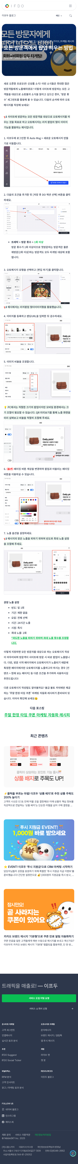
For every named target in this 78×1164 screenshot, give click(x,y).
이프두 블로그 (47, 1077)
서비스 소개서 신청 (38, 1008)
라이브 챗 (45, 1055)
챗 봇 (43, 1060)
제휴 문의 (6, 1134)
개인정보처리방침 (43, 1134)
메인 (57, 15)
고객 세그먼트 (8, 1030)
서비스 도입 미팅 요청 (39, 998)
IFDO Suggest (9, 1055)
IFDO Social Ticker (11, 1060)
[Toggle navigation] (70, 6)
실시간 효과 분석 (10, 1040)
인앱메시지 (7, 1035)
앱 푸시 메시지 (47, 1040)
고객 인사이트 (8, 1082)
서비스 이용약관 (22, 1134)
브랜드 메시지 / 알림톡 (51, 1035)
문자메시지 (46, 1030)
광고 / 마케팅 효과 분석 (13, 1087)
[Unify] (14, 5)
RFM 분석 (6, 1077)
